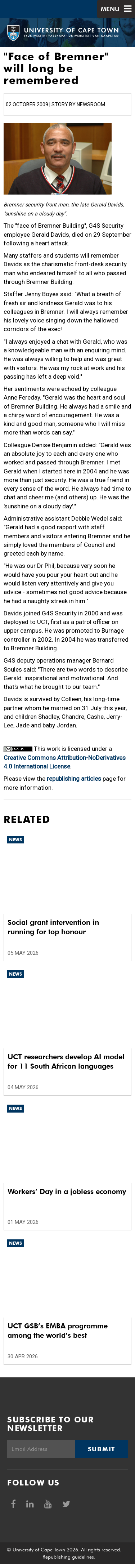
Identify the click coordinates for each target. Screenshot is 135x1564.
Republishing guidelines (68, 1557)
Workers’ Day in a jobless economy (67, 1191)
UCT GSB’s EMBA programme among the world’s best (58, 1331)
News (15, 839)
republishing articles (74, 778)
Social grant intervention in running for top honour (53, 927)
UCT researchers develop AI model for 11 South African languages (66, 1061)
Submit (101, 1449)
